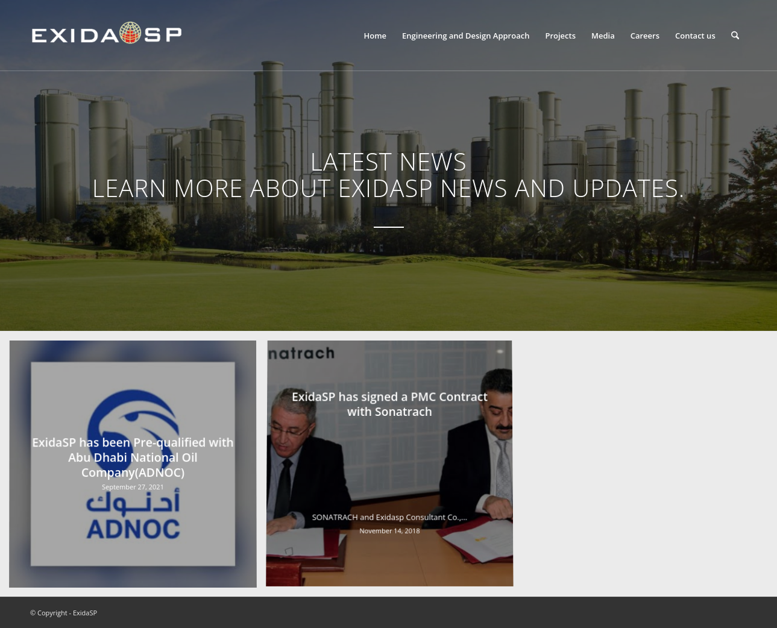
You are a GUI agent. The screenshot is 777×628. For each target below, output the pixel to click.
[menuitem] (375, 36)
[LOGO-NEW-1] (106, 36)
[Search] (735, 36)
